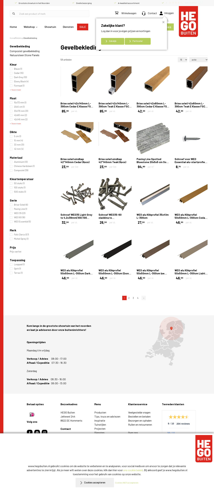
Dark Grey (20, 77)
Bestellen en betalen (139, 416)
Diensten (68, 26)
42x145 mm (20, 119)
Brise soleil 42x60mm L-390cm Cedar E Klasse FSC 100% (153, 106)
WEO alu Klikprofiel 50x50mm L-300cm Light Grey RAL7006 (190, 273)
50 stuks (19, 183)
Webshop (29, 26)
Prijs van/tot (15, 252)
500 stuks (20, 192)
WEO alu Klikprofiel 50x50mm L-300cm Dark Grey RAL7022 (75, 273)
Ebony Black (21, 81)
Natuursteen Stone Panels (24, 55)
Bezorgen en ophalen (140, 420)
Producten (100, 412)
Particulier (138, 41)
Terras (18, 273)
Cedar (18, 73)
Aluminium (21, 162)
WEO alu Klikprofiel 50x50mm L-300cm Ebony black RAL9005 (114, 273)
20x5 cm (19, 107)
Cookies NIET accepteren (128, 482)
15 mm (18, 140)
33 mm (19, 144)
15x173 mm (20, 102)
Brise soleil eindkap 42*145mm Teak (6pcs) (112, 160)
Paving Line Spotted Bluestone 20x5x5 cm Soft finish (153, 162)
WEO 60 (19, 217)
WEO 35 (19, 213)
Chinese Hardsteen (24, 166)
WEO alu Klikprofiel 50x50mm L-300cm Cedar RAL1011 (190, 217)
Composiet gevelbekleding (25, 51)
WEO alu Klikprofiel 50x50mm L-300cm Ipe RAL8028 (150, 273)
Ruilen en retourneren (140, 424)
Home (13, 26)
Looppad (19, 264)
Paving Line (20, 209)
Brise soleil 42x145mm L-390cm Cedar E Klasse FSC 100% (76, 106)
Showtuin (50, 26)
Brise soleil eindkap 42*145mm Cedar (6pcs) (75, 160)
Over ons (133, 432)
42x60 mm (20, 115)
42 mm (18, 149)
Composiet (21, 170)
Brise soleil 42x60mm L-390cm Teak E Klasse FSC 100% (190, 106)
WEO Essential (22, 221)
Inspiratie (99, 420)
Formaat (19, 85)
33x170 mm (21, 111)
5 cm (17, 136)
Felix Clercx (21, 234)
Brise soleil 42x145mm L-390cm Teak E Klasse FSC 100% (114, 106)
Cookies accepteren (94, 482)
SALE (82, 26)
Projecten (99, 428)
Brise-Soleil (21, 205)
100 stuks (19, 187)
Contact (149, 13)
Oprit (17, 268)
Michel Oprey (21, 239)
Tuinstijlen (100, 424)
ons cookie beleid (133, 470)
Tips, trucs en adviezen (107, 416)
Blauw (18, 69)
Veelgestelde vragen (139, 412)
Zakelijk (112, 41)
